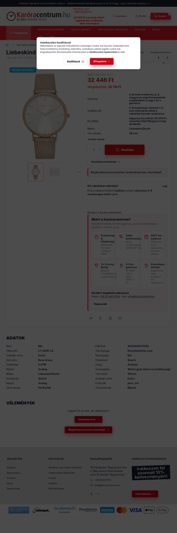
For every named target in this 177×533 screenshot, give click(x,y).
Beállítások (73, 61)
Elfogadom (100, 61)
